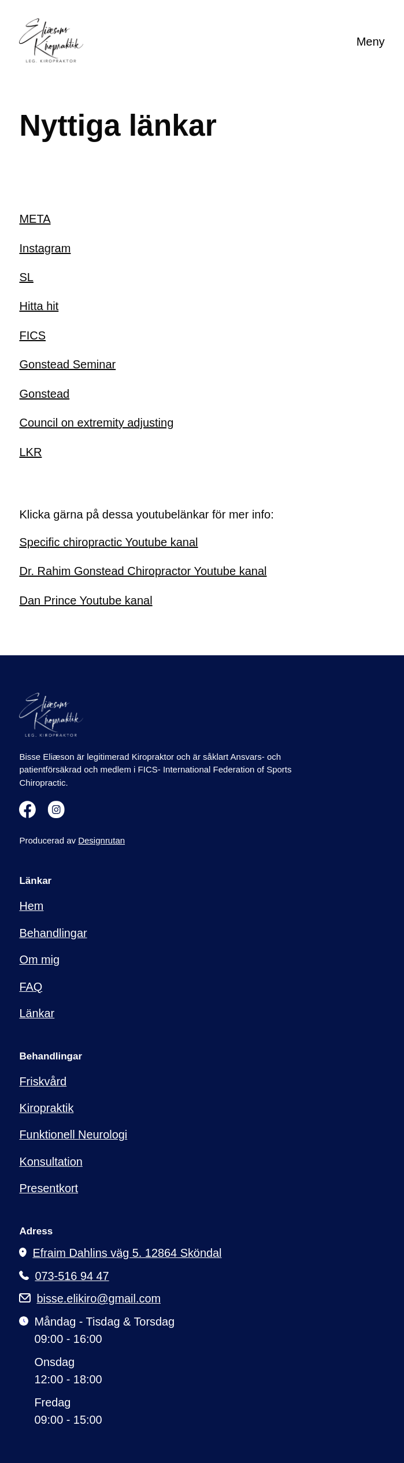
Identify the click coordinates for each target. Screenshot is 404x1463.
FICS (32, 335)
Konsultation (50, 1161)
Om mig (39, 959)
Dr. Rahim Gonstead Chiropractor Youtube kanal (142, 571)
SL (26, 277)
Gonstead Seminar (67, 364)
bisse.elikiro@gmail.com (98, 1299)
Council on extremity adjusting (96, 422)
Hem (31, 906)
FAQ (30, 986)
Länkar (36, 1013)
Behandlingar (53, 933)
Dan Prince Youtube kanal (85, 600)
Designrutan (101, 840)
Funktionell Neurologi (73, 1134)
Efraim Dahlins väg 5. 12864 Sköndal (126, 1253)
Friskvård (42, 1081)
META (34, 218)
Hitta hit (38, 306)
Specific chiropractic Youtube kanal (108, 542)
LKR (30, 452)
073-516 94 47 (72, 1276)
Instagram (45, 248)
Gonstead (44, 393)
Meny (371, 41)
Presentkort (48, 1188)
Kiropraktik (46, 1108)
